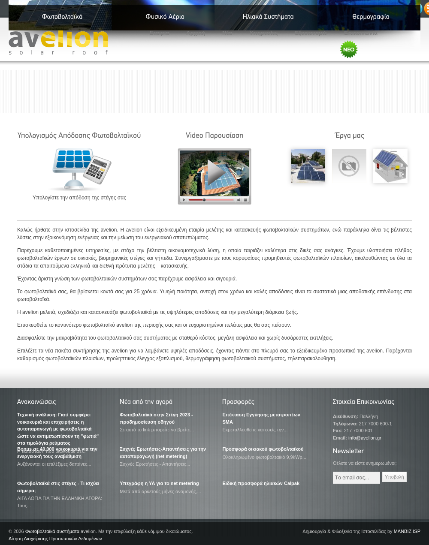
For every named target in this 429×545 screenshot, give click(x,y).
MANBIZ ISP (407, 531)
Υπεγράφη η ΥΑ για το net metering (159, 483)
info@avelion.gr (364, 437)
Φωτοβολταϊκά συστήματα (52, 531)
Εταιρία (159, 33)
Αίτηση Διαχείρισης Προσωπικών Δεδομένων (55, 538)
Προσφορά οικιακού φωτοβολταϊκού (262, 449)
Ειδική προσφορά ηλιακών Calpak (260, 483)
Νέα (227, 33)
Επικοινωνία (361, 33)
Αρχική (195, 33)
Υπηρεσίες (263, 33)
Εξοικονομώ (311, 33)
